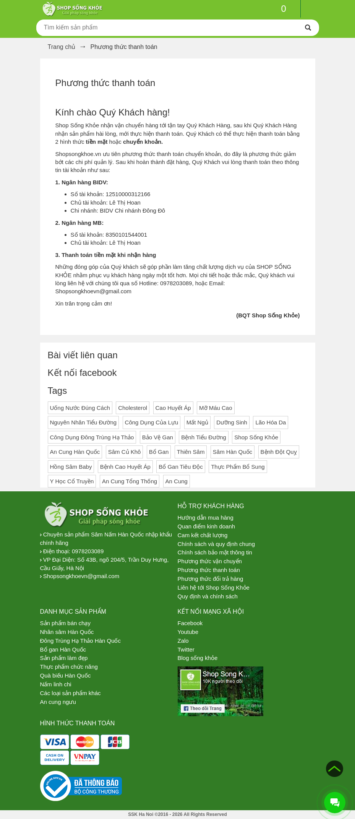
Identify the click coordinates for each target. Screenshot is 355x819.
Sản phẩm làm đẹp (64, 658)
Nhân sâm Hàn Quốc (67, 632)
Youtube (188, 632)
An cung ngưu (58, 702)
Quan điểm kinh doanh (206, 526)
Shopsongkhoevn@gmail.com (81, 576)
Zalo (183, 640)
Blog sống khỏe (198, 658)
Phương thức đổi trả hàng (210, 578)
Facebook (190, 623)
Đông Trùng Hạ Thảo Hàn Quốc (80, 640)
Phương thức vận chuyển (210, 561)
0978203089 (88, 551)
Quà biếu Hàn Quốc (65, 675)
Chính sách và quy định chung (216, 544)
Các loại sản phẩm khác (70, 693)
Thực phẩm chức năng (69, 666)
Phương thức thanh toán (105, 83)
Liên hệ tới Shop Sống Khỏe (214, 587)
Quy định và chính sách (208, 596)
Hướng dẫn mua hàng (205, 517)
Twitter (186, 649)
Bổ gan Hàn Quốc (63, 649)
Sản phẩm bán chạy (65, 623)
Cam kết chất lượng (203, 535)
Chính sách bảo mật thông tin (215, 552)
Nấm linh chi (55, 684)
